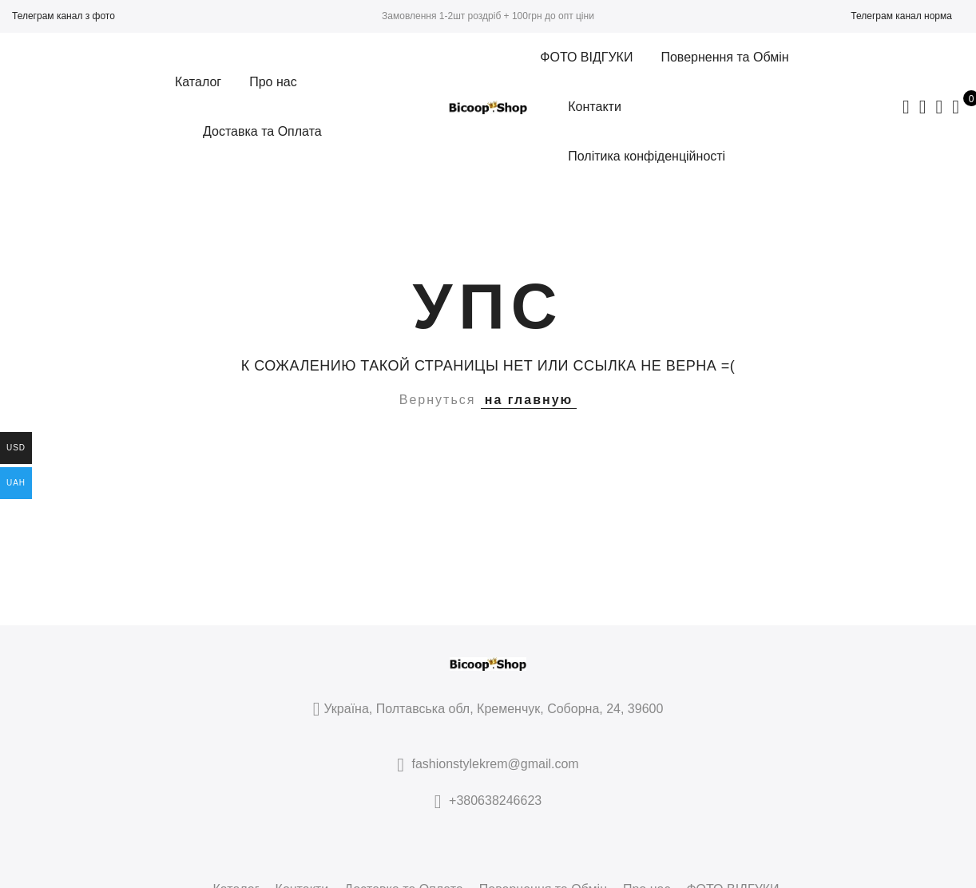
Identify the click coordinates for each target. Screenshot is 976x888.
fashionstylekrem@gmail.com (495, 764)
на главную (529, 399)
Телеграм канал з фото (63, 16)
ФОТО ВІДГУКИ (586, 57)
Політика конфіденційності (646, 156)
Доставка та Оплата (262, 131)
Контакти (594, 106)
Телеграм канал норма (901, 16)
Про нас (272, 82)
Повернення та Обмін (724, 57)
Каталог (198, 82)
